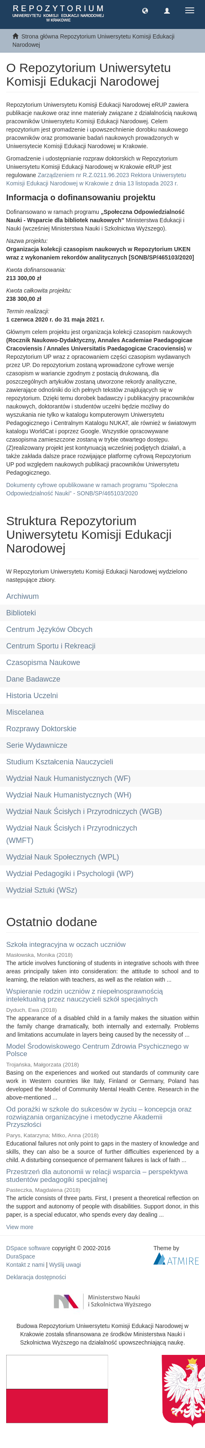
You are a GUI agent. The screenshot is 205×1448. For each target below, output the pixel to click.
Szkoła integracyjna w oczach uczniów (66, 945)
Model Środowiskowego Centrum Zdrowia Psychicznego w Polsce (97, 1050)
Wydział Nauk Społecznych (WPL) (62, 857)
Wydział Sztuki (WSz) (41, 890)
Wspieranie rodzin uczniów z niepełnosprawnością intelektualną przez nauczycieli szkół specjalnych (84, 995)
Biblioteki (21, 613)
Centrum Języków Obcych (49, 629)
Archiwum (22, 596)
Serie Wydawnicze (36, 745)
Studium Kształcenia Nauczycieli (59, 762)
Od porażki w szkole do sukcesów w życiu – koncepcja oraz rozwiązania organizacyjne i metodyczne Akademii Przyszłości (99, 1117)
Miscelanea (25, 712)
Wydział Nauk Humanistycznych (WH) (68, 795)
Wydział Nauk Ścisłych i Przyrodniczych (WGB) (84, 811)
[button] (145, 10)
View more (19, 1227)
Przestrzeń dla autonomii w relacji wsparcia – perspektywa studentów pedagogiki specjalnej (97, 1176)
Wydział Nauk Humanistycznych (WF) (68, 778)
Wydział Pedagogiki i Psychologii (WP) (69, 873)
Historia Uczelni (32, 696)
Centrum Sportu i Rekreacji (50, 646)
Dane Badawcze (33, 679)
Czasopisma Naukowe (43, 662)
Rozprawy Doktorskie (41, 729)
